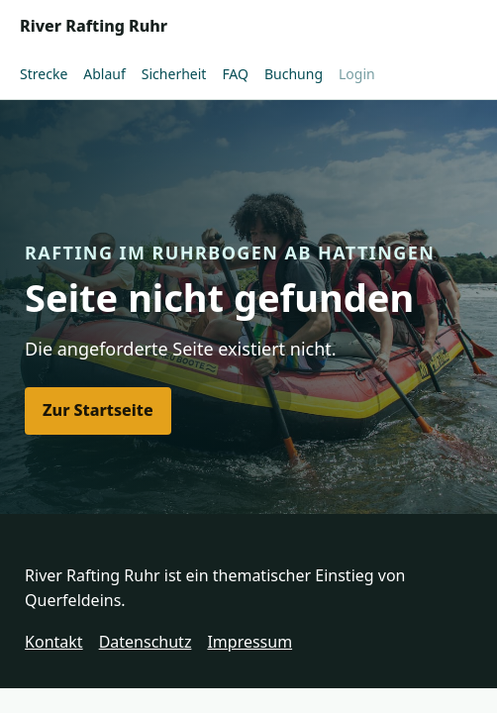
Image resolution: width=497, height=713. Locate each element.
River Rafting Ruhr (93, 26)
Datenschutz (145, 642)
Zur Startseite (98, 410)
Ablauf (104, 73)
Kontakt (54, 642)
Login (357, 73)
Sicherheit (174, 73)
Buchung (293, 73)
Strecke (43, 73)
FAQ (235, 73)
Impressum (249, 642)
